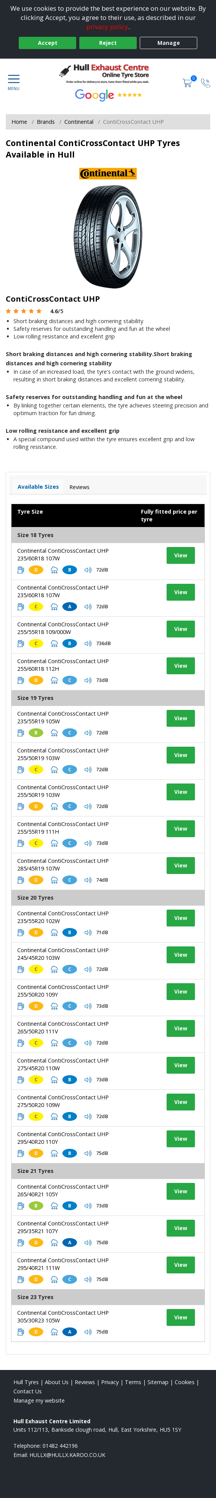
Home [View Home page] (19, 121)
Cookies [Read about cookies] (185, 1382)
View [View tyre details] (180, 555)
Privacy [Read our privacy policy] (110, 1382)
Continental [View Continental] (78, 121)
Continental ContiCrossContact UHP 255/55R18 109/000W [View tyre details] (63, 628)
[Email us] (67, 1455)
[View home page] (108, 73)
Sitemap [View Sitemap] (158, 1382)
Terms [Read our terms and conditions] (133, 1382)
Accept (47, 42)
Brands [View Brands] (46, 121)
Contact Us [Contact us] (27, 1391)
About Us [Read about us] (57, 1382)
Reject (108, 42)
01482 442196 (60, 1445)
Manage (168, 42)
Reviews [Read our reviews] (85, 1382)
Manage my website (39, 1400)
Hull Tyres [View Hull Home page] (26, 1382)
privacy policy (107, 26)
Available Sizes (38, 486)
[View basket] (188, 82)
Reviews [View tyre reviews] (79, 487)
